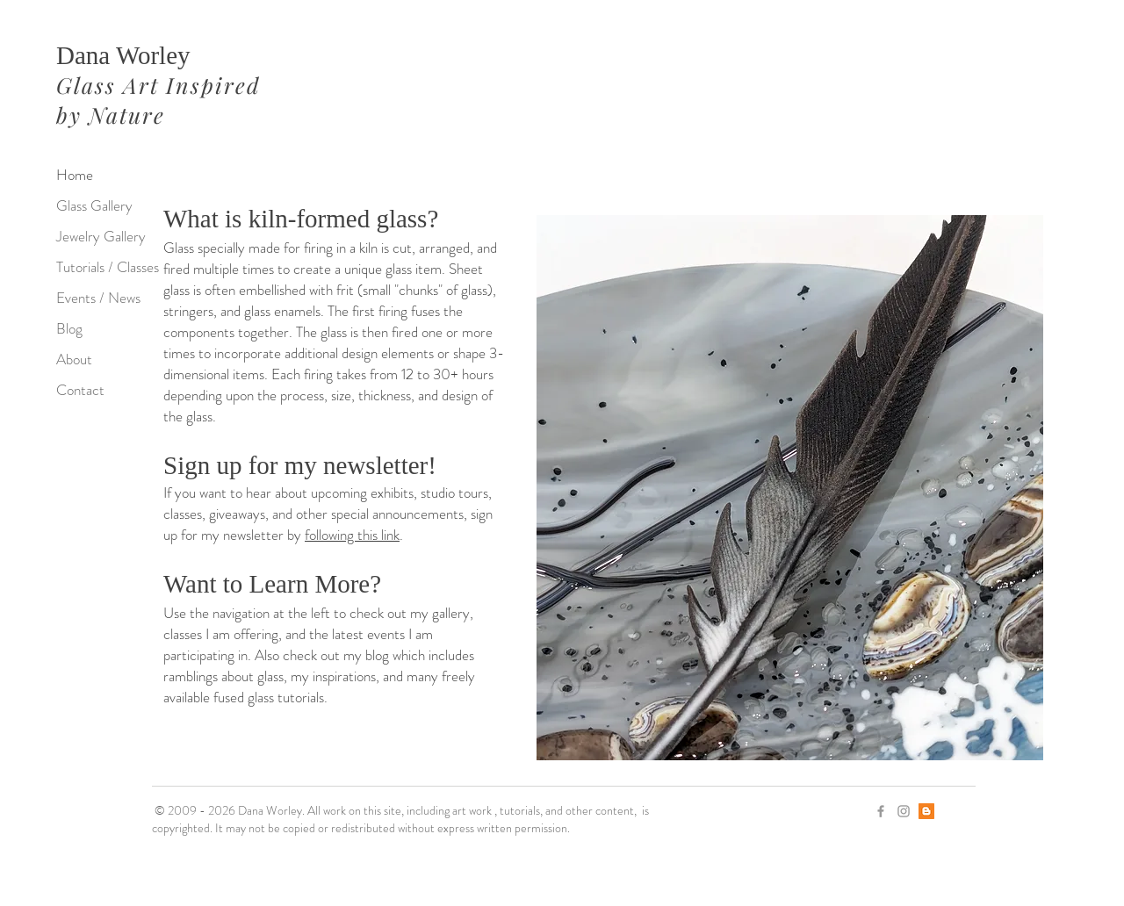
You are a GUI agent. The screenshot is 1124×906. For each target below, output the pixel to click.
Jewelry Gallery (101, 236)
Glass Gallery (94, 205)
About (74, 359)
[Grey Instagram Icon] (903, 811)
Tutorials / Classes (107, 266)
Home (74, 174)
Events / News (98, 297)
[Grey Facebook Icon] (881, 811)
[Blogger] (926, 811)
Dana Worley (123, 55)
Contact (80, 389)
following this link (352, 534)
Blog (69, 328)
